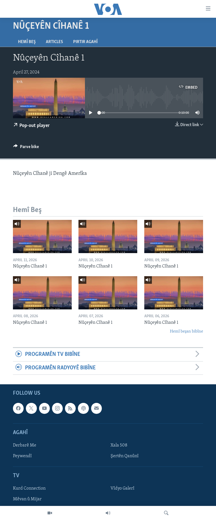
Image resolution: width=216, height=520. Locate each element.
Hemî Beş (27, 42)
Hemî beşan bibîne (186, 331)
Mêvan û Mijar (27, 499)
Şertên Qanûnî (125, 456)
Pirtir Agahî (85, 42)
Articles (54, 42)
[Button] (26, 148)
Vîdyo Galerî (122, 488)
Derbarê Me (24, 445)
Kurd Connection (29, 488)
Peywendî (22, 456)
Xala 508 (119, 445)
